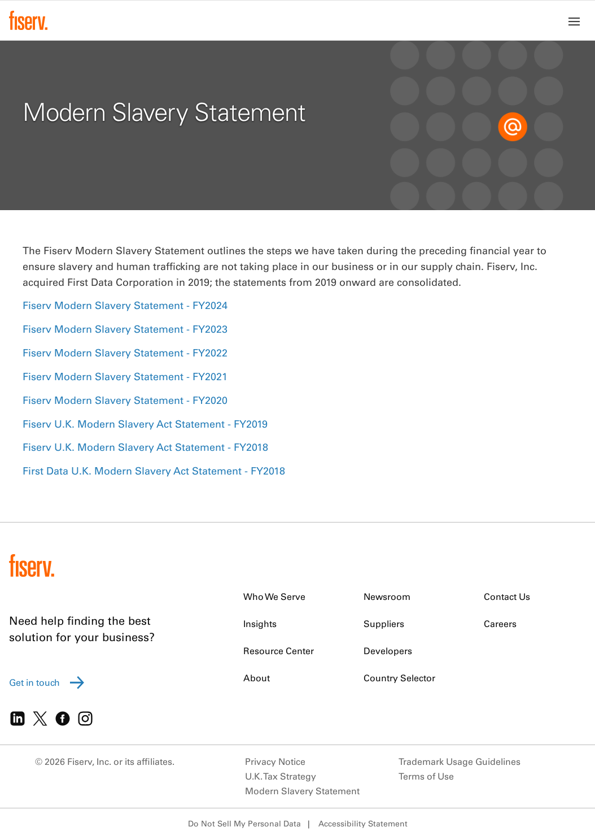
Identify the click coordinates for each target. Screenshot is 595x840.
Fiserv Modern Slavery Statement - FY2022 (125, 352)
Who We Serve (274, 596)
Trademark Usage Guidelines (459, 761)
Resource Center (278, 650)
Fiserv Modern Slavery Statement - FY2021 (125, 376)
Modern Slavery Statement (302, 791)
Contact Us (507, 596)
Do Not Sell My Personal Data (244, 824)
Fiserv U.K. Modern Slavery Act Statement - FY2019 (145, 423)
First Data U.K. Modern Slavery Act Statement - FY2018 (154, 470)
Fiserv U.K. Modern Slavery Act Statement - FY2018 (145, 447)
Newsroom (387, 596)
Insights (260, 623)
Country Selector (399, 678)
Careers (500, 623)
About (256, 678)
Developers (388, 650)
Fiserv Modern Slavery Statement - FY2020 (125, 400)
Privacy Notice (275, 761)
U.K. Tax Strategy (280, 776)
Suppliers (384, 623)
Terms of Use (426, 776)
